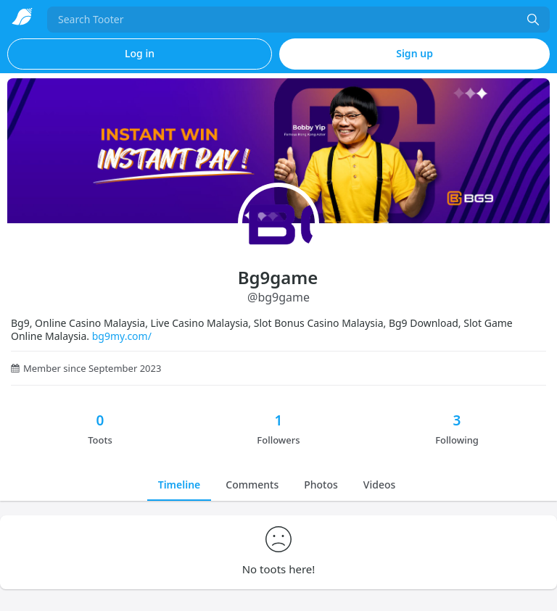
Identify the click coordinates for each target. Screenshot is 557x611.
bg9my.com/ (122, 336)
